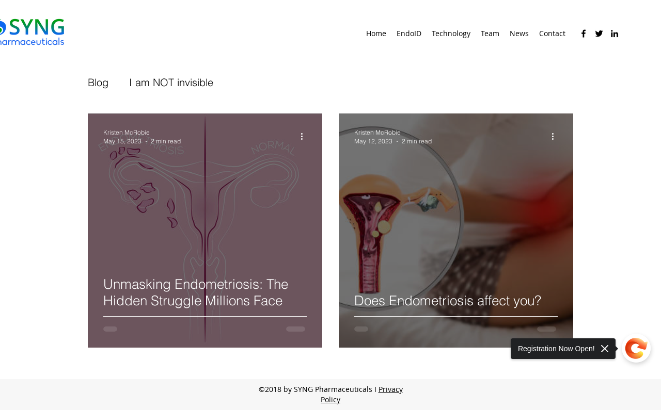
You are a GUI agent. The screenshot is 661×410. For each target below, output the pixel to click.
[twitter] (599, 33)
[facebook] (583, 33)
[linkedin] (614, 33)
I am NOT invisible (171, 82)
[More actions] (305, 136)
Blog (98, 82)
